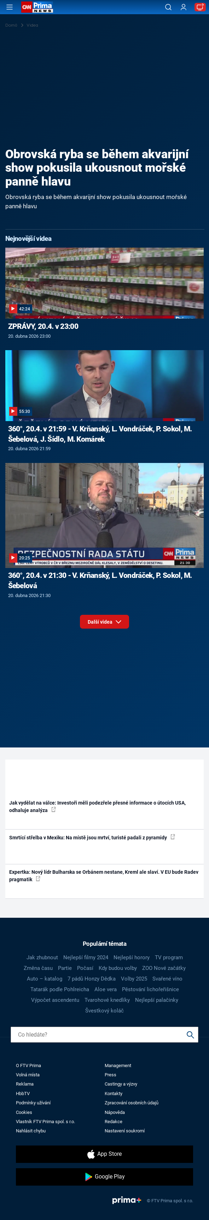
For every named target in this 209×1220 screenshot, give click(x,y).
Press (110, 1074)
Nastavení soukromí (125, 1130)
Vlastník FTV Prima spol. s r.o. (45, 1121)
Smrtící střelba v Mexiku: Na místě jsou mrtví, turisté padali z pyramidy (92, 837)
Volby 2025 (134, 979)
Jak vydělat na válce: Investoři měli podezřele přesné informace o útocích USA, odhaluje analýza (97, 806)
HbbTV (23, 1093)
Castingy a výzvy (121, 1084)
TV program (169, 957)
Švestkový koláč (104, 1011)
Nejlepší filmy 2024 (85, 957)
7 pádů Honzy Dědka (92, 979)
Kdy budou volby (118, 968)
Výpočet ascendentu (55, 1000)
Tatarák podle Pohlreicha (59, 989)
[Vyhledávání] (168, 7)
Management (118, 1065)
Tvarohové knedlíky (107, 1000)
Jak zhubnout (42, 957)
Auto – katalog (44, 979)
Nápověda (115, 1112)
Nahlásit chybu (31, 1130)
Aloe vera (105, 989)
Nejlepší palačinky (156, 1000)
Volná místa (28, 1074)
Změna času (38, 968)
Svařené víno (167, 979)
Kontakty (113, 1093)
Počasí (85, 968)
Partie (65, 968)
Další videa (104, 620)
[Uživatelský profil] (183, 7)
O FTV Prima (28, 1065)
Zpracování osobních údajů (131, 1102)
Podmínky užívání (33, 1102)
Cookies (24, 1112)
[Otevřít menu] (9, 7)
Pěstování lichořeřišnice (150, 989)
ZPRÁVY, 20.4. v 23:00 (43, 326)
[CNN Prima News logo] (37, 7)
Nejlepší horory (132, 957)
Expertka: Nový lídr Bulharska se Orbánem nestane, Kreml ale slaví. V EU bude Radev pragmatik (103, 875)
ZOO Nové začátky (164, 968)
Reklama (25, 1084)
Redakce (113, 1121)
